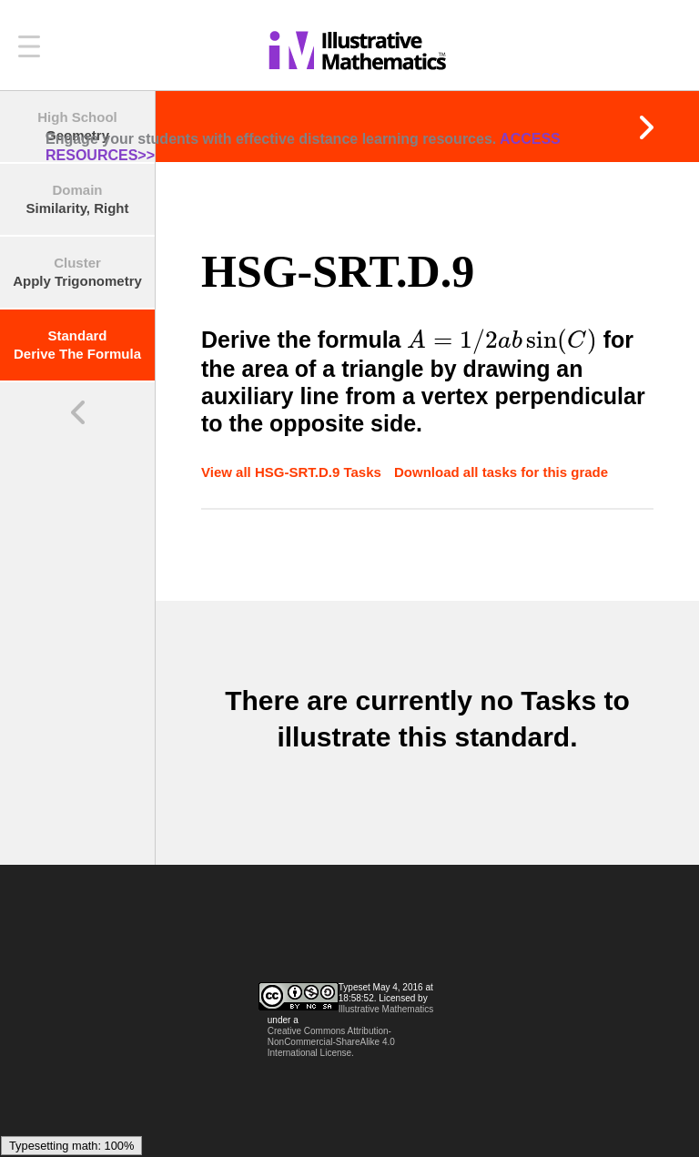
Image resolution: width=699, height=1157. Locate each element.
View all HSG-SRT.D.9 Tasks (293, 472)
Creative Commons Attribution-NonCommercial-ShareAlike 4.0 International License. (331, 1042)
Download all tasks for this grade (501, 472)
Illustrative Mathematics (386, 1009)
